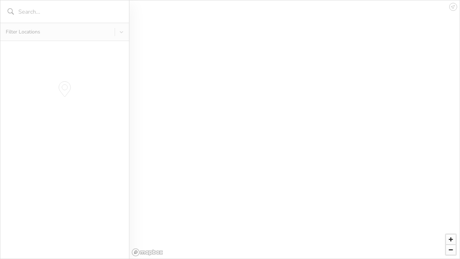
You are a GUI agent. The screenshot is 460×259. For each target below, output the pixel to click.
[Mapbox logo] (147, 252)
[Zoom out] (451, 250)
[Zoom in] (451, 239)
